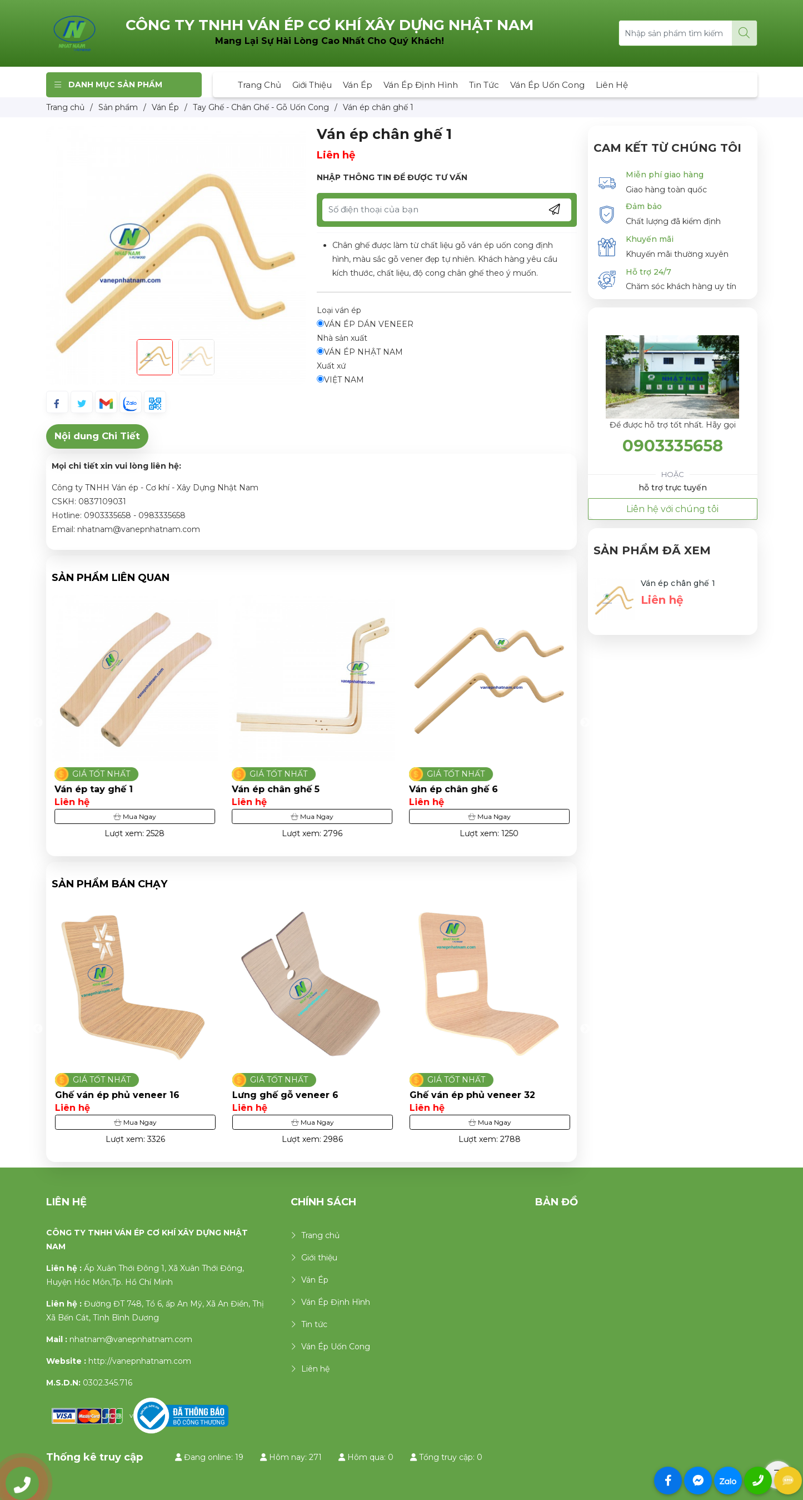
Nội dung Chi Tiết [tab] (97, 435)
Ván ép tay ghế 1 (271, 789)
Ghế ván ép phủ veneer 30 (117, 1095)
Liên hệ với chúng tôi (672, 509)
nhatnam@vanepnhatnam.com (130, 1339)
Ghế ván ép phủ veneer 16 (294, 1095)
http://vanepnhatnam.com (139, 1361)
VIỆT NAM (340, 380)
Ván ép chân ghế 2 (98, 789)
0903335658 (672, 445)
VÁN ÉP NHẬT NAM (360, 352)
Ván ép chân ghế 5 (453, 789)
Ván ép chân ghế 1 (678, 583)
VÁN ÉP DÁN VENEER (365, 324)
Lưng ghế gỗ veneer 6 (462, 1095)
